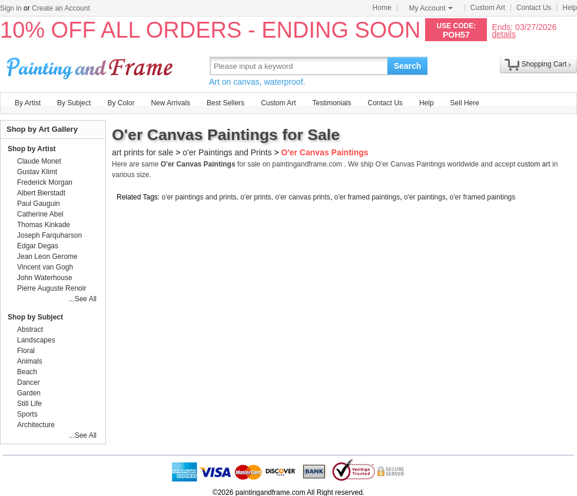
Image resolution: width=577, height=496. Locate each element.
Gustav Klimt (37, 172)
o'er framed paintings (367, 197)
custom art (534, 164)
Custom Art (487, 8)
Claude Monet (39, 161)
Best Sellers (225, 103)
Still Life (29, 404)
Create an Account (61, 8)
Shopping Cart (544, 64)
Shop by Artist (32, 149)
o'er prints (255, 197)
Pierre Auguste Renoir (51, 288)
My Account (431, 8)
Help (569, 8)
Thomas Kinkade (43, 225)
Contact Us (533, 8)
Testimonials (331, 103)
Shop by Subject (35, 317)
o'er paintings (425, 197)
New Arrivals (170, 103)
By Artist (28, 103)
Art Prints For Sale (91, 65)
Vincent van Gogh (45, 267)
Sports (27, 414)
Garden (29, 393)
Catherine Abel (40, 214)
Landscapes (36, 340)
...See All (83, 299)
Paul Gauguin (38, 203)
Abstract (30, 329)
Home (382, 8)
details (503, 34)
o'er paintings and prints (199, 197)
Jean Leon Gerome (47, 256)
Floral (26, 351)
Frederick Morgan (44, 182)
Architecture (36, 425)
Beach (27, 372)
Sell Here (464, 103)
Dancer (28, 382)
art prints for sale (142, 152)
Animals (29, 361)
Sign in (11, 8)
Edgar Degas (37, 246)
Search (408, 66)
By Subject (74, 103)
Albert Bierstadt (41, 193)
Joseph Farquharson (49, 235)
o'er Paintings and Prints (227, 152)
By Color (120, 103)
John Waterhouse (44, 278)
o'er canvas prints (302, 197)
